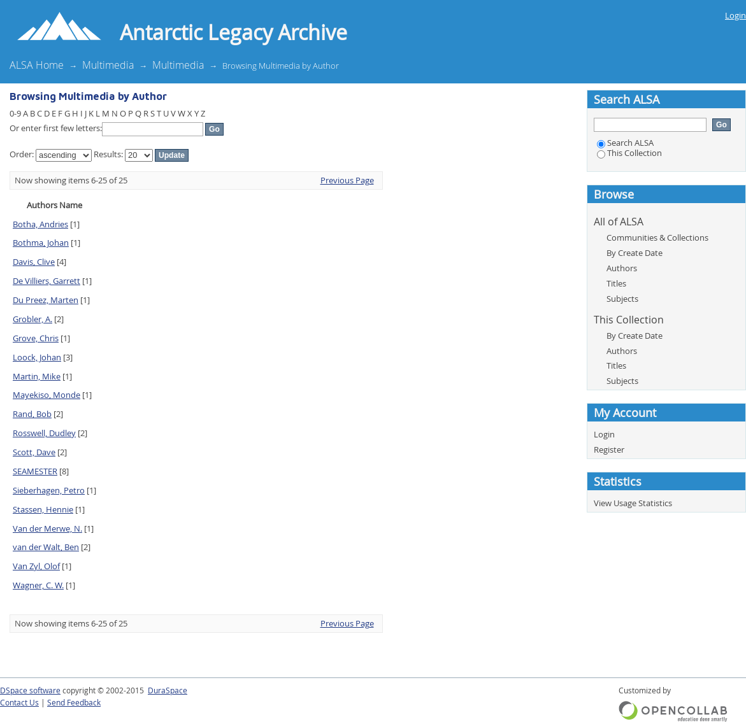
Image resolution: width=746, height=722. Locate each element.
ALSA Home (37, 65)
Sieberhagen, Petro (49, 490)
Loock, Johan (37, 357)
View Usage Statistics (633, 503)
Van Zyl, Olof (36, 566)
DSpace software (30, 690)
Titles (616, 283)
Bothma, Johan (41, 242)
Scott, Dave (34, 452)
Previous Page (347, 180)
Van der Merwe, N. (47, 528)
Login (735, 15)
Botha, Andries (40, 224)
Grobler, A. (32, 319)
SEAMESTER (35, 471)
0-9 (15, 113)
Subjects (622, 298)
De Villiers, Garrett (46, 281)
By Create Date (634, 252)
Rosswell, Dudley (44, 433)
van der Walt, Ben (46, 547)
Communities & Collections (657, 237)
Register (609, 449)
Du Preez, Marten (45, 300)
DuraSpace (167, 690)
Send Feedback (74, 702)
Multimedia (108, 65)
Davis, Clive (34, 261)
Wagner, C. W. (38, 585)
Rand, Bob (32, 414)
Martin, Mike (37, 376)
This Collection (629, 153)
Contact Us (19, 702)
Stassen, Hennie (43, 509)
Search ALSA (625, 142)
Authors (621, 268)
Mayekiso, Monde (46, 394)
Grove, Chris (36, 338)
